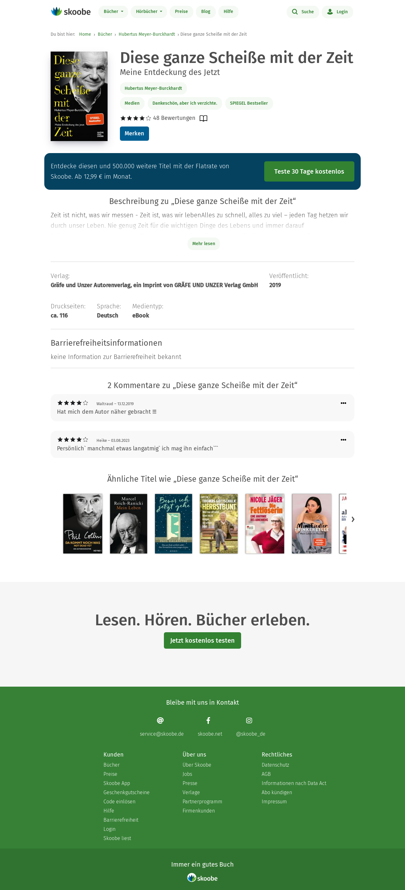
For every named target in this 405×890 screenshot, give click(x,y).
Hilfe (228, 11)
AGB (266, 774)
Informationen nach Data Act (294, 783)
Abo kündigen (277, 792)
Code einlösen (119, 802)
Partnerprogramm (202, 802)
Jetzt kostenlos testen (202, 640)
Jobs (187, 774)
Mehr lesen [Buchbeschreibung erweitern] (203, 243)
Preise (181, 11)
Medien (132, 103)
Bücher (112, 11)
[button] (353, 519)
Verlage (191, 792)
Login (337, 11)
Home (85, 34)
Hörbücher (147, 11)
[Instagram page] (251, 727)
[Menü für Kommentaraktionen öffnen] (343, 403)
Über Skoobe (197, 765)
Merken (134, 133)
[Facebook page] (209, 727)
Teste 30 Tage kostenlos (309, 171)
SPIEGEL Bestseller (249, 103)
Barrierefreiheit (120, 820)
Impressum (274, 802)
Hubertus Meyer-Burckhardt (147, 34)
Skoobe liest (117, 838)
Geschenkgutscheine (126, 792)
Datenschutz (275, 765)
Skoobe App (116, 783)
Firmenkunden (199, 811)
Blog (205, 11)
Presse (190, 783)
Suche (303, 11)
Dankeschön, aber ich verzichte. (185, 103)
